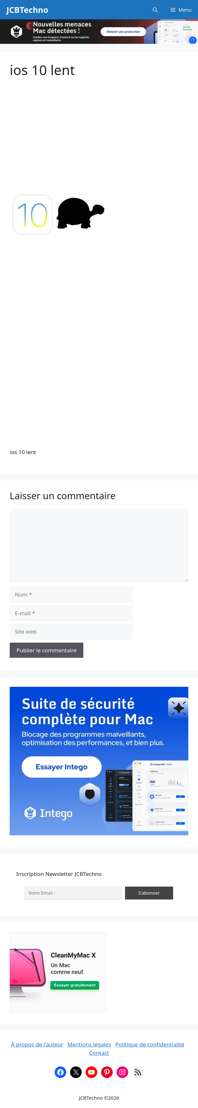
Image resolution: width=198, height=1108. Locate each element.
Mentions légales (89, 1044)
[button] (155, 9)
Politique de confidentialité (149, 1044)
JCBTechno (27, 9)
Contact (99, 1052)
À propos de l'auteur (37, 1044)
